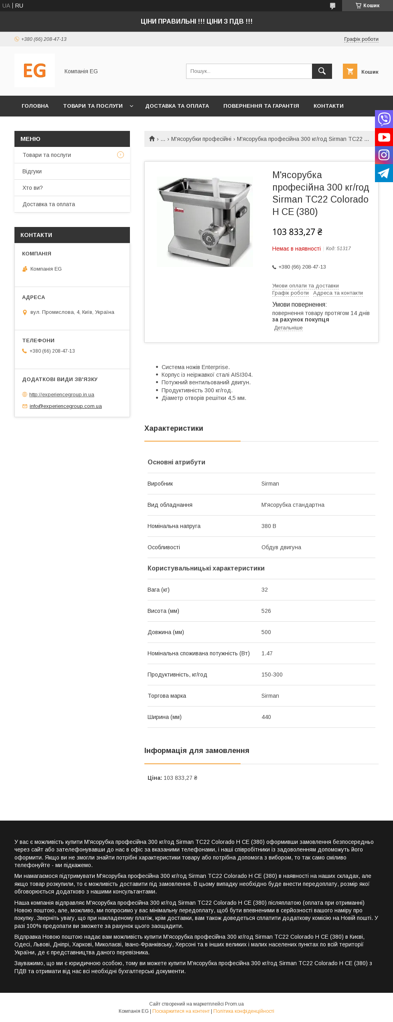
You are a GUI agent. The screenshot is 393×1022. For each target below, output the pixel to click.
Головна (35, 106)
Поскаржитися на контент (181, 1011)
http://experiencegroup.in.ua (61, 395)
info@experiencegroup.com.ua (66, 406)
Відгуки (32, 171)
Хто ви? (34, 127)
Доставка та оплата (177, 106)
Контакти (329, 106)
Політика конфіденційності (243, 1011)
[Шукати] (322, 71)
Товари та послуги (93, 106)
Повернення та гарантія (261, 106)
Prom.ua (234, 1004)
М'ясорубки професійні (201, 139)
